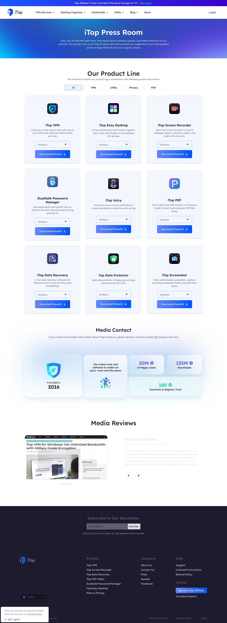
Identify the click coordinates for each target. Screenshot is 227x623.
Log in (212, 12)
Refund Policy (184, 574)
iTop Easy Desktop (97, 588)
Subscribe (133, 526)
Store (147, 12)
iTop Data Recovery (97, 574)
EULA (204, 618)
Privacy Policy (184, 618)
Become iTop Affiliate (191, 590)
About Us (146, 565)
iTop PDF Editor (95, 579)
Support (180, 565)
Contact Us (147, 569)
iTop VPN (91, 565)
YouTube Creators (186, 596)
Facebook (147, 583)
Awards (145, 579)
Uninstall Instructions (189, 569)
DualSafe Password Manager (103, 583)
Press (144, 574)
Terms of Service (158, 618)
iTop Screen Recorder (98, 569)
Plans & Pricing (95, 592)
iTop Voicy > (146, 3)
